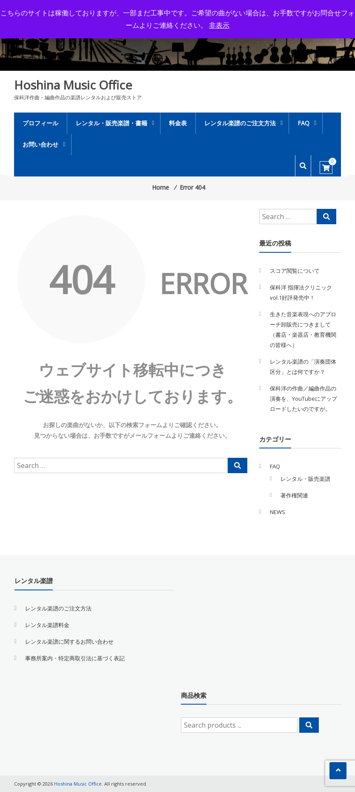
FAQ (303, 123)
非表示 (219, 25)
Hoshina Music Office (73, 85)
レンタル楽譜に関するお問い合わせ (69, 641)
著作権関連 (294, 495)
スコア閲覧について (295, 271)
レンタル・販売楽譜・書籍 (111, 123)
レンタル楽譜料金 (47, 625)
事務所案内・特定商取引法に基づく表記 (75, 658)
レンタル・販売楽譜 (305, 479)
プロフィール (40, 123)
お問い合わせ (40, 144)
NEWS (277, 512)
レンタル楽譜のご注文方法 (240, 123)
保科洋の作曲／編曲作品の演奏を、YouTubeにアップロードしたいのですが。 (303, 398)
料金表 (178, 123)
